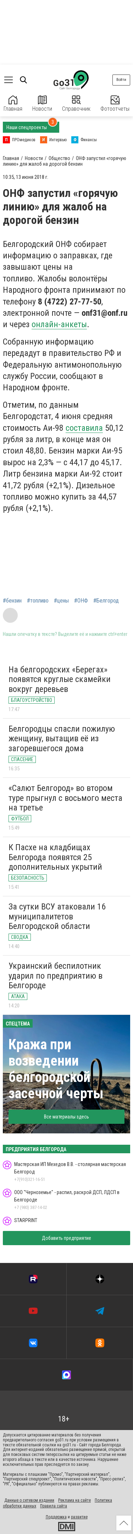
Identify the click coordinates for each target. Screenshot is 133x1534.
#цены (61, 601)
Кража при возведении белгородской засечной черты (56, 1069)
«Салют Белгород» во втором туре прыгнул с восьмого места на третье (65, 798)
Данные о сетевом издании (29, 1500)
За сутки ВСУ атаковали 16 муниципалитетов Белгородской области (57, 916)
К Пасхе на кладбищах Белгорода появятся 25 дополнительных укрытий (55, 857)
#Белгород (106, 601)
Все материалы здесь (66, 1117)
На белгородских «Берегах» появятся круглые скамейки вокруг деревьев (60, 679)
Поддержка (56, 1516)
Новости (42, 103)
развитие (79, 1516)
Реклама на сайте (74, 1500)
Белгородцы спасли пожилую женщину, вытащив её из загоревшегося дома (62, 738)
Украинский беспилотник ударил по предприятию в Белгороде (55, 975)
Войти (121, 79)
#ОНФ (81, 601)
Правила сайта (53, 1505)
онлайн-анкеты (59, 324)
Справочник (76, 103)
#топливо (38, 601)
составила (84, 428)
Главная (13, 103)
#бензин (12, 601)
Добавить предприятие (66, 1238)
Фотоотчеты (114, 103)
